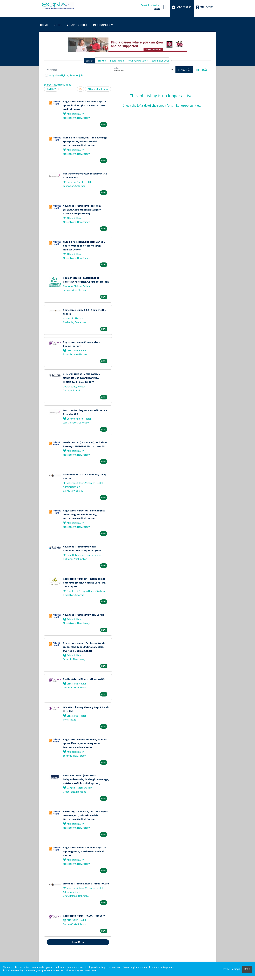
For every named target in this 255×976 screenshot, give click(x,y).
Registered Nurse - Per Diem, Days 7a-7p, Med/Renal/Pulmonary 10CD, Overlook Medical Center (85, 743)
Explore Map (117, 60)
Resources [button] (101, 25)
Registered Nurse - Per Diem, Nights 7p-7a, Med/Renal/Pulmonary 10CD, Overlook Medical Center (84, 646)
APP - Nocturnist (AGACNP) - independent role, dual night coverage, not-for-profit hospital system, (86, 779)
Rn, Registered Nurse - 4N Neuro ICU (84, 679)
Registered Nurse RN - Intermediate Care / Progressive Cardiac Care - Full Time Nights (84, 582)
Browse (101, 60)
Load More (78, 942)
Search (89, 60)
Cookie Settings (231, 969)
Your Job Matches (138, 60)
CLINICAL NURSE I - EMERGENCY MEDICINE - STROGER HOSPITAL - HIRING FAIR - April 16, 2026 (82, 378)
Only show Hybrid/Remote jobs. (66, 75)
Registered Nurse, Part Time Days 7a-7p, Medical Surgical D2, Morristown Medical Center (85, 105)
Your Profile (77, 25)
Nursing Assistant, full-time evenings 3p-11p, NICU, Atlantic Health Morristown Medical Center (85, 141)
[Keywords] (77, 69)
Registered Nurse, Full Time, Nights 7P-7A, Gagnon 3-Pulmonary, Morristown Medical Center (84, 514)
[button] (201, 69)
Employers (204, 7)
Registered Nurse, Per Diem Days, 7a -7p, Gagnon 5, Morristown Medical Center (84, 851)
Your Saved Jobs (160, 60)
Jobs (58, 25)
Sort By (50, 88)
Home (44, 25)
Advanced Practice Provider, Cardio (83, 614)
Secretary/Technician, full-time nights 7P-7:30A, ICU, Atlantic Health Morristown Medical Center (85, 815)
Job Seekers (181, 7)
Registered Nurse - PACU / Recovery (84, 915)
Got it (247, 969)
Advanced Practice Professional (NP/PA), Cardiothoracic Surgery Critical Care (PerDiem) (82, 209)
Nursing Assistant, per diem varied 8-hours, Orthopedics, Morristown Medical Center (84, 245)
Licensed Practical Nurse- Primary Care (86, 883)
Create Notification (98, 88)
